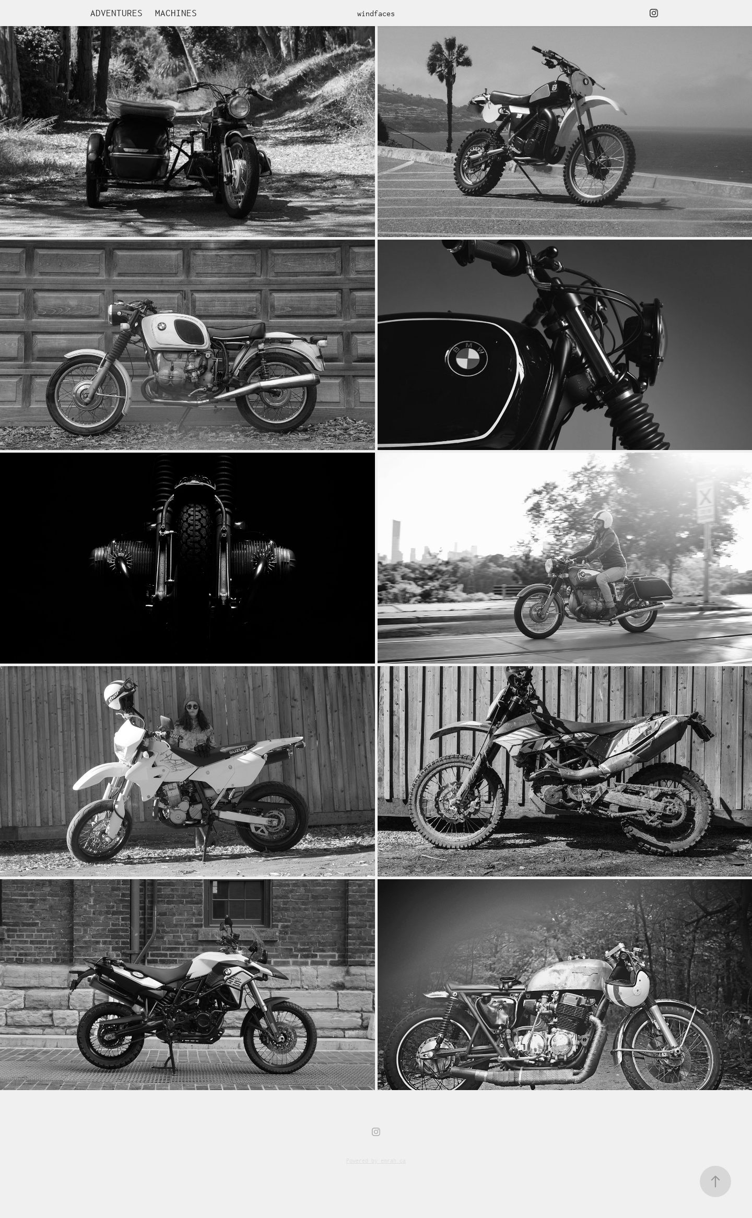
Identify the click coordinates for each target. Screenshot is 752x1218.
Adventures (116, 13)
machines (176, 13)
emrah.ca (393, 1160)
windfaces (376, 13)
